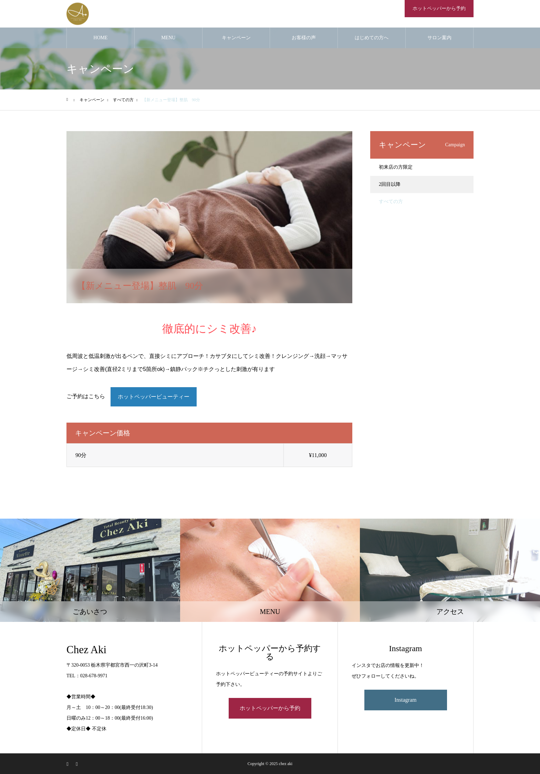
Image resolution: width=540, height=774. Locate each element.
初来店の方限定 (396, 167)
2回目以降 (390, 184)
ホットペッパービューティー (153, 397)
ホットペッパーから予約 (439, 8)
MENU (168, 37)
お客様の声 (304, 37)
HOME (100, 37)
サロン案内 (439, 37)
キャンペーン (236, 37)
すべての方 (391, 201)
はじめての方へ (371, 37)
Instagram (406, 700)
